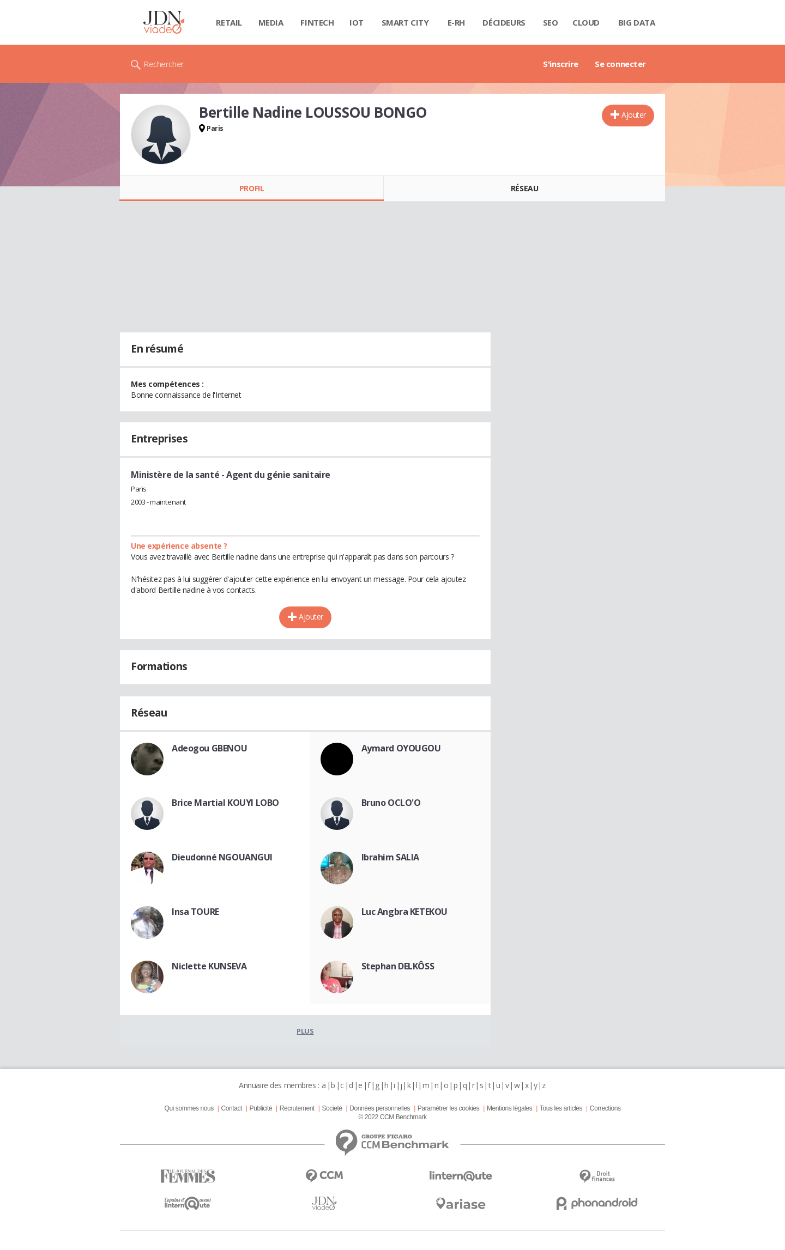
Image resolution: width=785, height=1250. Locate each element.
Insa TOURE (195, 912)
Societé (332, 1108)
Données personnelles (379, 1108)
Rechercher (163, 63)
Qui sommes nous (188, 1108)
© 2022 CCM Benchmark (392, 1117)
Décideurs (503, 22)
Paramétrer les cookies (448, 1108)
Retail (228, 22)
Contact (231, 1108)
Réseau (524, 188)
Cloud (586, 22)
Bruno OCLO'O (391, 803)
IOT (356, 22)
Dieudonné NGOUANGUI (222, 857)
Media (270, 22)
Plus (305, 1031)
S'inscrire (560, 63)
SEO (550, 22)
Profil (251, 188)
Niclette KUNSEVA (209, 966)
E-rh (456, 22)
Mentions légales (509, 1108)
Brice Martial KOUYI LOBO (225, 803)
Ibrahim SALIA (390, 857)
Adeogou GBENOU (209, 748)
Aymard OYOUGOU (401, 748)
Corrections (605, 1108)
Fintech (317, 22)
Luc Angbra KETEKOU (404, 912)
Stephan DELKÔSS (397, 966)
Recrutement (297, 1108)
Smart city (405, 22)
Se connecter (620, 63)
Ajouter (633, 115)
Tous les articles (561, 1108)
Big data (636, 22)
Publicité (261, 1108)
